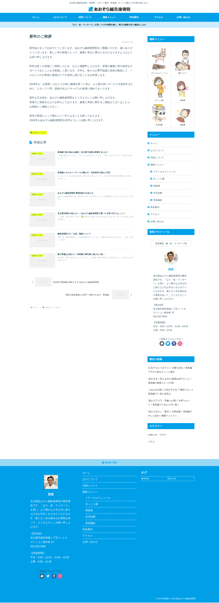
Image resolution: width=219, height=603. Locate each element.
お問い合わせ (157, 221)
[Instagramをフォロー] (180, 343)
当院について (157, 157)
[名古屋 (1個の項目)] (181, 479)
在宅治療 (157, 193)
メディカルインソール (164, 171)
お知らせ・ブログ (38, 133)
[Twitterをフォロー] (168, 343)
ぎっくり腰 (158, 178)
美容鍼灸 (157, 200)
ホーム (153, 143)
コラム (151, 441)
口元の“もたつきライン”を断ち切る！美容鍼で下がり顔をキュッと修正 (170, 369)
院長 (170, 269)
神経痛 (156, 185)
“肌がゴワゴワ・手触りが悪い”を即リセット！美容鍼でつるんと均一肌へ (169, 402)
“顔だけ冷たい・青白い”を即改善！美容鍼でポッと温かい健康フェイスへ (170, 413)
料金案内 (154, 207)
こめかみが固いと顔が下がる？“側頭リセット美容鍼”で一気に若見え (170, 391)
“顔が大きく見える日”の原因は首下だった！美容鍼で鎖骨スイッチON (170, 381)
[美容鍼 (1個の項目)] (154, 479)
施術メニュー (157, 164)
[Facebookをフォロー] (174, 343)
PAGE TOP (109, 463)
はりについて (157, 150)
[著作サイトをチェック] (162, 343)
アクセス (154, 214)
